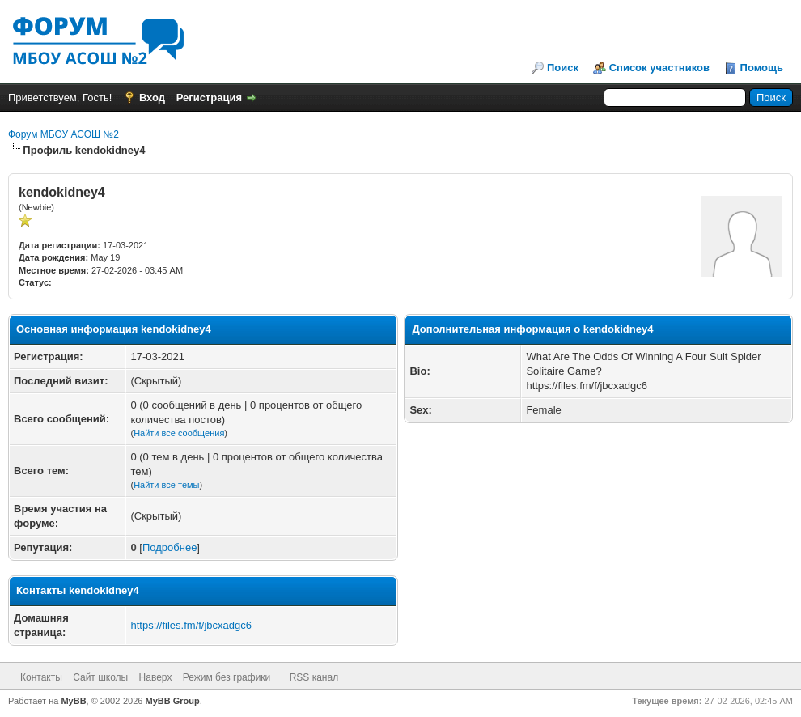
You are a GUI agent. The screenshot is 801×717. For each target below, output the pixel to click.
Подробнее (169, 547)
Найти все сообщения (179, 433)
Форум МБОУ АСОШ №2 (63, 134)
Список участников (659, 68)
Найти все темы (166, 485)
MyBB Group (173, 701)
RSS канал (314, 677)
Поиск (562, 68)
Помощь (761, 68)
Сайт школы (100, 677)
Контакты (41, 677)
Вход (152, 97)
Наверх (155, 677)
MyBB (73, 701)
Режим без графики (227, 677)
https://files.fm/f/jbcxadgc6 (191, 625)
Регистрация (209, 97)
